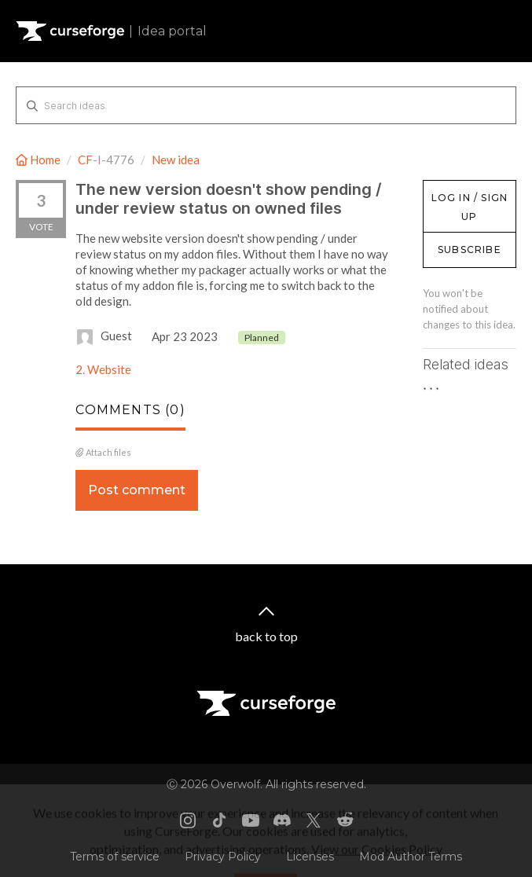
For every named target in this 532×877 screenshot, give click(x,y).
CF (85, 159)
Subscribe (469, 249)
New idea (176, 159)
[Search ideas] (266, 105)
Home (39, 159)
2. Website (103, 369)
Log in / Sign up (462, 188)
